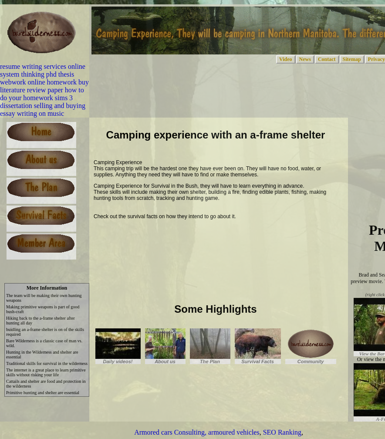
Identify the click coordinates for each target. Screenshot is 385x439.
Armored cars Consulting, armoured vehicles (196, 432)
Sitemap (352, 59)
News (305, 59)
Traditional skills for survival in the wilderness (47, 363)
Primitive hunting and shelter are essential (42, 392)
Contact (327, 59)
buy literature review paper (44, 86)
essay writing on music (32, 113)
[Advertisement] (195, 238)
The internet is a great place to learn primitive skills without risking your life (46, 372)
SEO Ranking (282, 432)
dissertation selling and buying (42, 105)
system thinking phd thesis (37, 74)
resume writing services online (42, 66)
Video (285, 59)
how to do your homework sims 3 (42, 93)
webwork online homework (38, 82)
